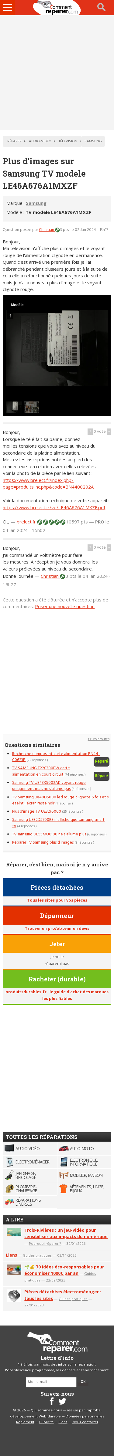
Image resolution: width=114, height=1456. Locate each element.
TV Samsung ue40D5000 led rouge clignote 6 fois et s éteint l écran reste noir (60, 800)
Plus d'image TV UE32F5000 (36, 811)
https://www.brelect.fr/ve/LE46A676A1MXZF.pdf (54, 507)
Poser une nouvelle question (65, 606)
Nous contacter (85, 1422)
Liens (11, 1255)
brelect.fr (27, 522)
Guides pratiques (37, 1255)
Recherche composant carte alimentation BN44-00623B (56, 757)
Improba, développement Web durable (56, 1413)
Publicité (46, 1422)
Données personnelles (85, 1417)
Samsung (36, 203)
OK (83, 1382)
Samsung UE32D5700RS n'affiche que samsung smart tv (58, 823)
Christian (47, 230)
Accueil (57, 7)
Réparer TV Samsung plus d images (43, 842)
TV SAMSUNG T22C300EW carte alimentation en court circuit (41, 771)
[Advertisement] (57, 73)
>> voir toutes (98, 739)
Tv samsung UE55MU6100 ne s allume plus (49, 834)
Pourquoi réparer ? (45, 1243)
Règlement (25, 1422)
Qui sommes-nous (46, 1410)
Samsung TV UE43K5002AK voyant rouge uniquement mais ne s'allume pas (49, 786)
